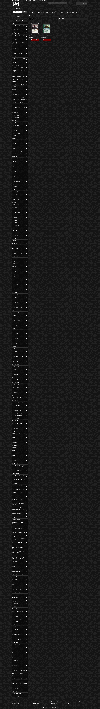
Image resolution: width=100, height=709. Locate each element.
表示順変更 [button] (62, 18)
